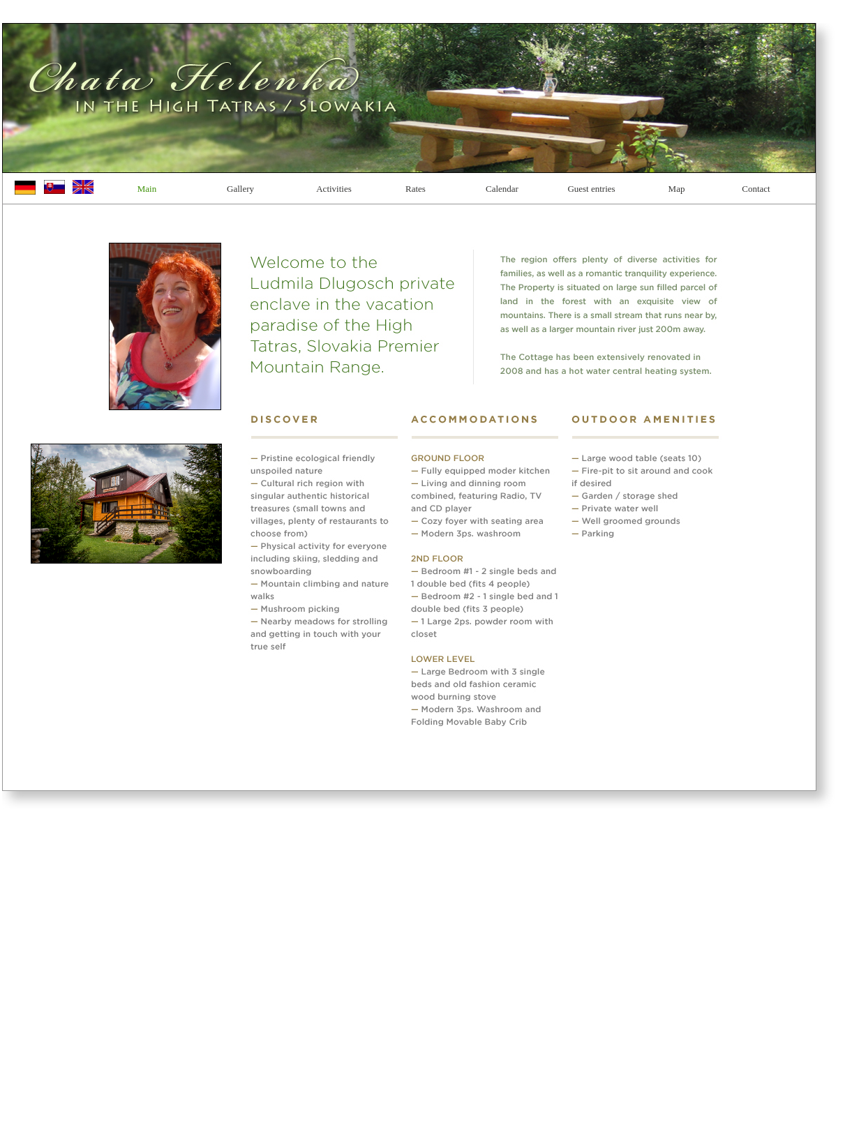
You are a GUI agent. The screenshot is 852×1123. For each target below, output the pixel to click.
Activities (334, 188)
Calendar (502, 188)
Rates (415, 188)
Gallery (240, 188)
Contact (756, 188)
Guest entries (591, 188)
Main (146, 188)
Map (676, 188)
